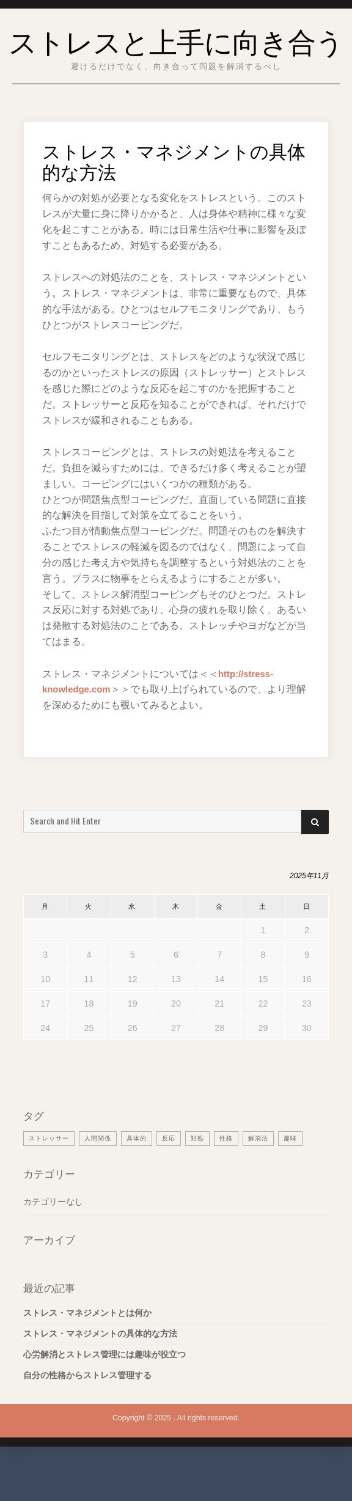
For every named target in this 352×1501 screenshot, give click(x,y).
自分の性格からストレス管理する (87, 1411)
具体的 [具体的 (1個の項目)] (137, 1174)
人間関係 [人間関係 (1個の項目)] (97, 1174)
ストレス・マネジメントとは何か (87, 1349)
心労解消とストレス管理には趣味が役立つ (104, 1390)
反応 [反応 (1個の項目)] (168, 1174)
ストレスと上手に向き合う (176, 57)
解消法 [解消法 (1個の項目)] (258, 1174)
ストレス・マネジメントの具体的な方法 (100, 1370)
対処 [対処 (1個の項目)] (197, 1174)
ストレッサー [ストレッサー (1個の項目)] (49, 1174)
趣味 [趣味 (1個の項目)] (290, 1174)
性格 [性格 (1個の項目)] (226, 1174)
